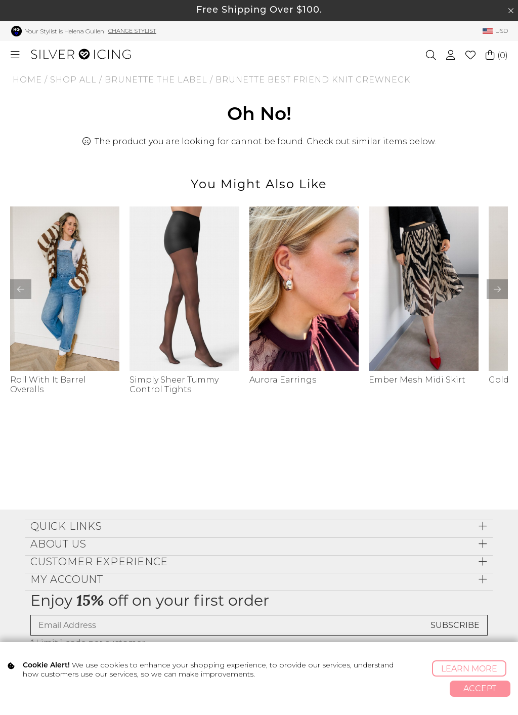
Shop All (73, 80)
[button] (497, 289)
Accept (479, 688)
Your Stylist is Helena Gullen (64, 31)
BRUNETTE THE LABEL (156, 80)
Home (27, 80)
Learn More (469, 669)
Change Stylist (132, 30)
